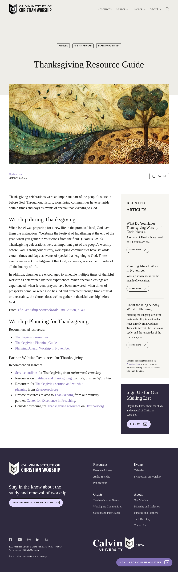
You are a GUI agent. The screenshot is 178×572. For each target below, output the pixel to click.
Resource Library (103, 470)
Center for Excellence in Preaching (51, 400)
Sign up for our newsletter (36, 503)
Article (63, 46)
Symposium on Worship (147, 476)
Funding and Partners (146, 512)
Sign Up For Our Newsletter (144, 562)
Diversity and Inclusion (147, 506)
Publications (100, 482)
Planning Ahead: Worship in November (42, 348)
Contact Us (140, 525)
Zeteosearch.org (47, 389)
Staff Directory (142, 519)
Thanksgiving (64, 395)
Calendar (139, 470)
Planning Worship (108, 46)
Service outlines (26, 373)
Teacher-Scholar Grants (106, 500)
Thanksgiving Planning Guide (36, 343)
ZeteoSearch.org (133, 364)
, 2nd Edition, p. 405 (52, 310)
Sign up (138, 424)
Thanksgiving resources (31, 337)
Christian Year (83, 46)
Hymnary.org (95, 406)
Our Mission (141, 500)
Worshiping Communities (107, 506)
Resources (104, 9)
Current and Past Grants (106, 512)
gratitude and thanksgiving (53, 378)
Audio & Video (101, 476)
